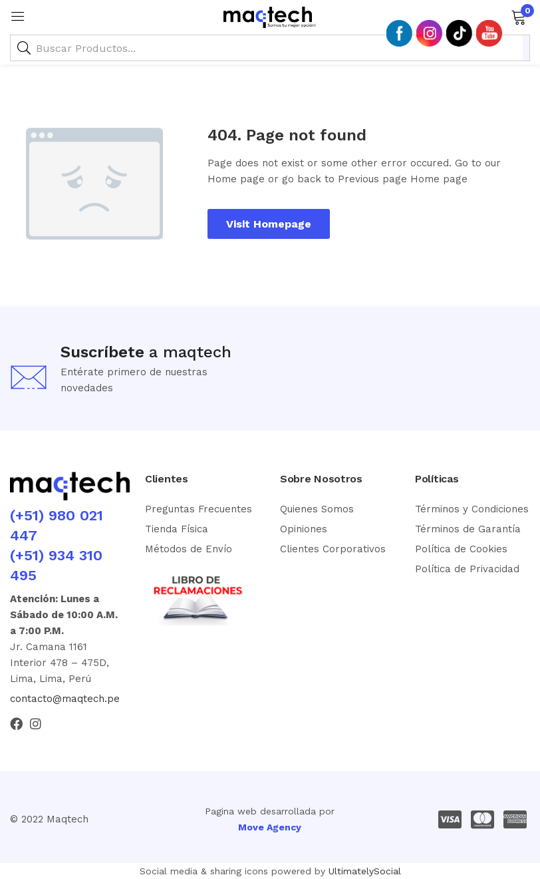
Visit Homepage (268, 224)
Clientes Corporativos (333, 549)
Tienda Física (176, 529)
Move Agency (269, 827)
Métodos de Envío (188, 549)
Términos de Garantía (468, 529)
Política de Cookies (461, 549)
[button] (518, 16)
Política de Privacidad (467, 569)
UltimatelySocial (365, 871)
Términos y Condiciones (472, 509)
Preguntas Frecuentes (198, 509)
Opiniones (303, 529)
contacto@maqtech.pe (65, 699)
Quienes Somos (317, 509)
